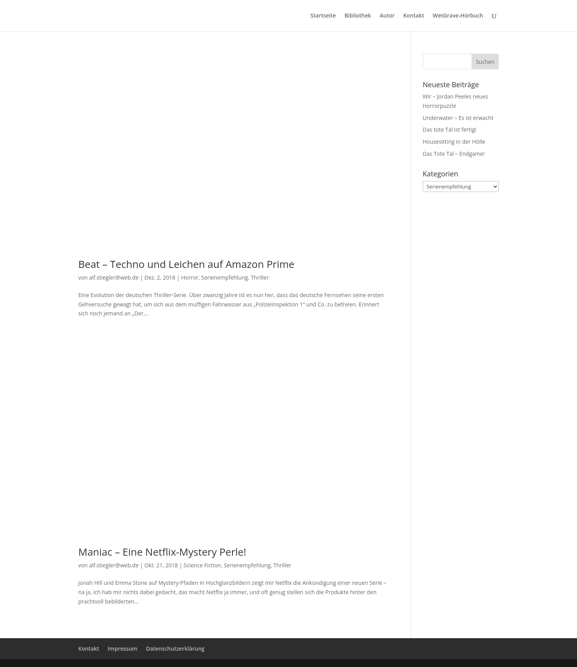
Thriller (260, 277)
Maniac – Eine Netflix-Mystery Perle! (162, 552)
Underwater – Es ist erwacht (458, 117)
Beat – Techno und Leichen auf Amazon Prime (186, 264)
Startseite (323, 16)
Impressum (122, 648)
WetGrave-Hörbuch (458, 16)
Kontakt (413, 16)
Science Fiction (202, 565)
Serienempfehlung (224, 277)
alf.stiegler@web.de (114, 277)
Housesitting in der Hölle (454, 141)
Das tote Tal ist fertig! (450, 129)
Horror (189, 277)
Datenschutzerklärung (175, 648)
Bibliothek (358, 16)
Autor (387, 16)
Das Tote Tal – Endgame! (454, 153)
